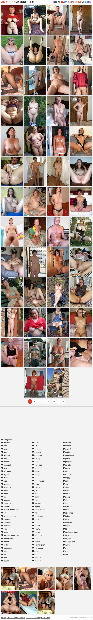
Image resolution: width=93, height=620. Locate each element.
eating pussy (7, 538)
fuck (35, 443)
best (4, 468)
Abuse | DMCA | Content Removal (13, 618)
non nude (37, 535)
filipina (5, 561)
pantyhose (68, 455)
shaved (67, 490)
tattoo (66, 516)
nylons (36, 542)
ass (4, 452)
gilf (34, 446)
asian (4, 449)
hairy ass (37, 465)
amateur (5, 443)
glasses (36, 452)
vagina (67, 538)
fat (3, 554)
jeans (35, 490)
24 (59, 402)
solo (66, 510)
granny (36, 459)
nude (35, 538)
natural (36, 529)
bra (3, 497)
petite (66, 459)
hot (34, 478)
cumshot (6, 526)
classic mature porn (10, 510)
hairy (35, 462)
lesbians (36, 503)
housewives (38, 481)
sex (65, 484)
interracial (37, 487)
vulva (66, 545)
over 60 (67, 446)
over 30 (36, 558)
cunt (4, 529)
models (36, 519)
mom (35, 522)
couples (5, 519)
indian (35, 484)
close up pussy (8, 516)
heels (35, 471)
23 (54, 402)
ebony (5, 542)
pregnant (67, 462)
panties (67, 452)
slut (65, 503)
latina (35, 497)
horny (35, 475)
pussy (66, 468)
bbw (4, 459)
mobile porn (38, 516)
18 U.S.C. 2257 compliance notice (38, 618)
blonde (5, 484)
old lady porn (38, 545)
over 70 (67, 449)
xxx (65, 554)
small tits (67, 506)
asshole (5, 455)
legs (35, 500)
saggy (66, 478)
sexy (66, 487)
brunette (5, 500)
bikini (4, 478)
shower (67, 494)
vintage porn (69, 542)
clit (3, 513)
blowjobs (6, 487)
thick (66, 519)
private (67, 465)
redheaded (68, 475)
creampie (6, 522)
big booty (6, 471)
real (65, 471)
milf (34, 513)
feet (4, 558)
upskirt (67, 535)
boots (4, 494)
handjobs (37, 468)
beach (5, 462)
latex (35, 494)
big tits (5, 475)
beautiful (6, 465)
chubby (5, 506)
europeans (6, 548)
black (4, 481)
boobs (5, 490)
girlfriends (37, 449)
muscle (36, 526)
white (66, 548)
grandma (37, 455)
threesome (68, 522)
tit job (66, 526)
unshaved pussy (70, 532)
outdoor (36, 554)
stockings (68, 513)
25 (63, 402)
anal (4, 446)
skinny (66, 500)
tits (65, 529)
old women (37, 548)
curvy (4, 532)
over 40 (36, 561)
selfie (66, 481)
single (66, 497)
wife (65, 551)
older (35, 551)
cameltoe (6, 503)
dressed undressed (10, 535)
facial (4, 551)
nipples (36, 532)
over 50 (67, 443)
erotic (4, 545)
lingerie (36, 506)
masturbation (38, 510)
